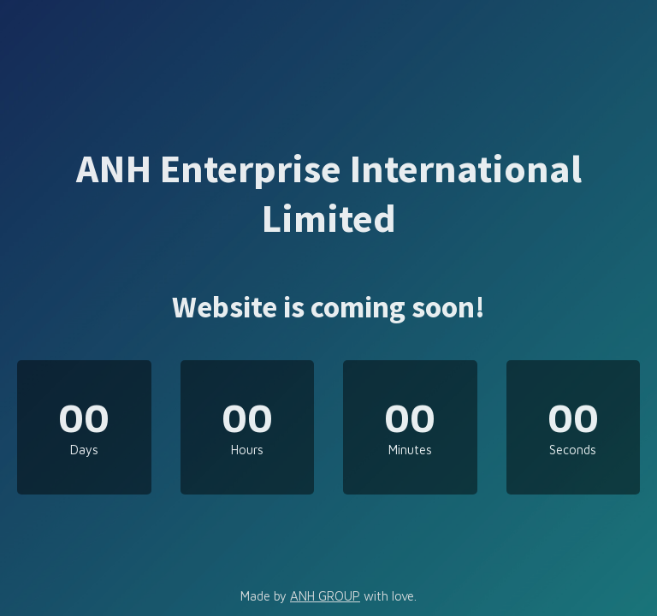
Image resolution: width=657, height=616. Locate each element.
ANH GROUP (325, 596)
